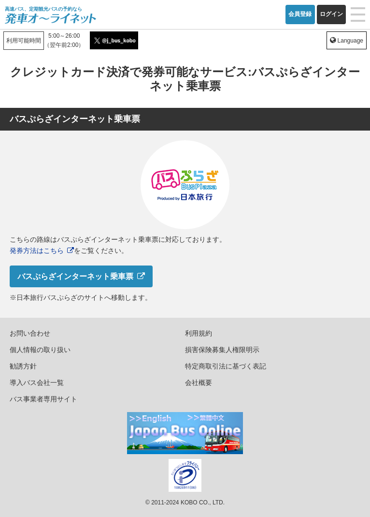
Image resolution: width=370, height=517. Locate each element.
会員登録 (300, 14)
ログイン (331, 14)
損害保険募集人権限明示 (222, 350)
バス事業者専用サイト (43, 399)
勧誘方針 (23, 366)
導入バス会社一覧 (37, 382)
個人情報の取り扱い (40, 350)
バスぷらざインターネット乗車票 (75, 276)
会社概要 (198, 382)
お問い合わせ (30, 333)
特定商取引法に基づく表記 (225, 366)
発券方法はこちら (37, 250)
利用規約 (198, 333)
